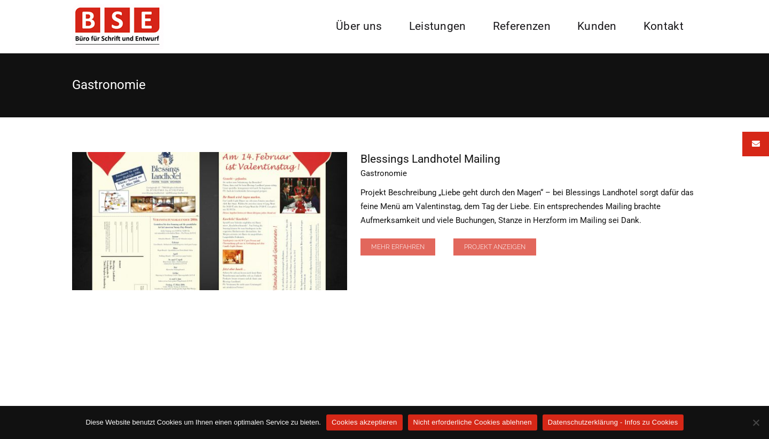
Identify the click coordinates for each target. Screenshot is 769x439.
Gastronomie (383, 173)
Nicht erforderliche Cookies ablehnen (472, 422)
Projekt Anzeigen (494, 247)
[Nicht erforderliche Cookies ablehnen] (755, 422)
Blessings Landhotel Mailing (430, 159)
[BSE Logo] (117, 8)
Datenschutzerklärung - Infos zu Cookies (613, 422)
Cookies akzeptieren (364, 422)
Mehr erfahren (398, 247)
